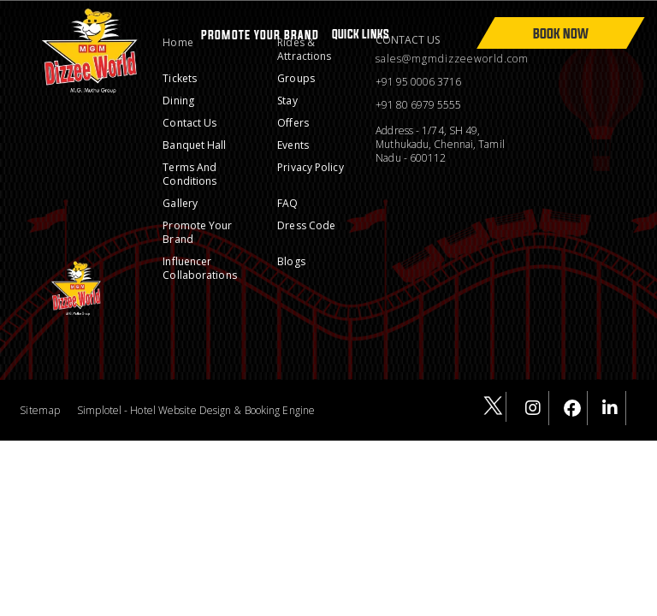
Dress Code (306, 225)
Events (293, 145)
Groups (296, 78)
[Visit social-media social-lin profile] (611, 408)
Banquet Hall (194, 145)
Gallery (180, 203)
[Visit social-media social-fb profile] (573, 408)
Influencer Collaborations (199, 268)
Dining (178, 100)
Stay (287, 100)
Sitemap (40, 410)
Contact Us (189, 123)
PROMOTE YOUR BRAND (260, 34)
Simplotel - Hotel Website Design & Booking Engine (196, 410)
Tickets (180, 78)
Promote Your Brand (197, 232)
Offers (293, 123)
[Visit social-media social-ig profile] (534, 408)
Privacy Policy (310, 167)
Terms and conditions (189, 174)
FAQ (287, 203)
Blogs (291, 261)
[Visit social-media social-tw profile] (491, 407)
